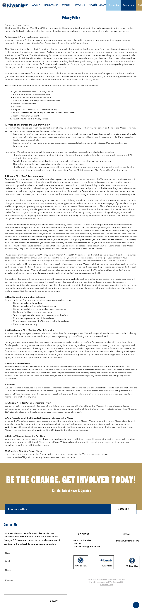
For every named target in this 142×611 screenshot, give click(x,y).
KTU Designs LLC (115, 582)
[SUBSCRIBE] (123, 509)
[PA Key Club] (132, 566)
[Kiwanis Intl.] (80, 565)
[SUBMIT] (53, 601)
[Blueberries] (113, 5)
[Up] (136, 605)
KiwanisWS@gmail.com (77, 43)
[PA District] (106, 565)
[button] (128, 5)
